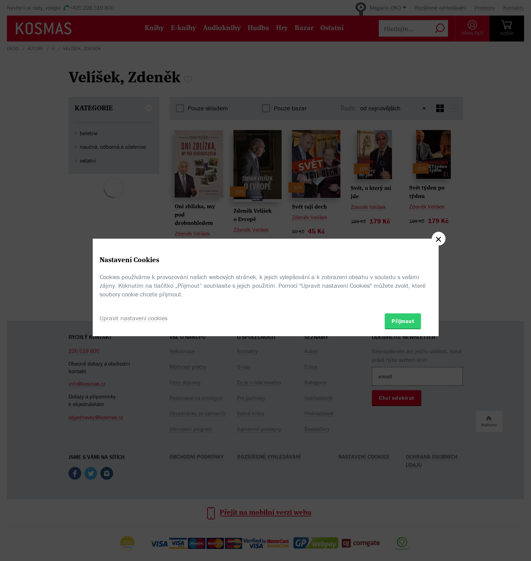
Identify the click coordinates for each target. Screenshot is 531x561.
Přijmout (403, 321)
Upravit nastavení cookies (133, 318)
